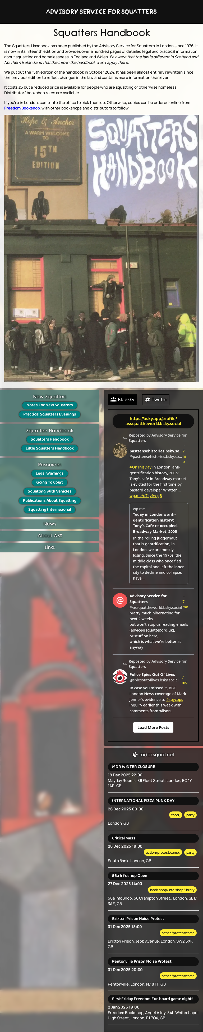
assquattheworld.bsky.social (153, 423)
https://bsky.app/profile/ (153, 418)
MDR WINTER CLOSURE (133, 766)
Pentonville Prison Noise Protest (142, 961)
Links (50, 548)
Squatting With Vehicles (50, 491)
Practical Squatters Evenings (49, 414)
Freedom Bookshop (22, 108)
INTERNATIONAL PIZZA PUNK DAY (143, 800)
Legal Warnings (50, 473)
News (49, 524)
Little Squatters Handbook (50, 448)
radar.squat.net (153, 755)
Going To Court (49, 482)
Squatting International (49, 509)
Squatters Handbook (49, 439)
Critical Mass (123, 838)
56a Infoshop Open (129, 875)
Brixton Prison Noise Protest (138, 918)
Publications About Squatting (49, 500)
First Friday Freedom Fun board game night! (152, 998)
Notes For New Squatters (49, 405)
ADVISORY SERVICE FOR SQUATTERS (101, 11)
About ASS (49, 536)
